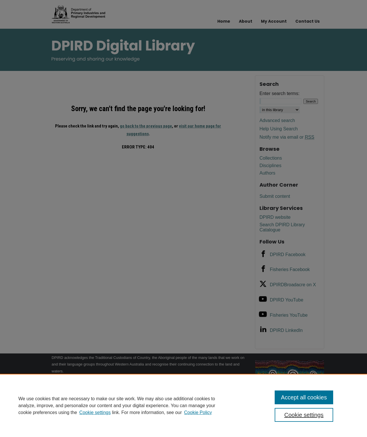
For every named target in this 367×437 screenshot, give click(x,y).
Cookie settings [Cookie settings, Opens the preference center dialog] (304, 415)
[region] (183, 405)
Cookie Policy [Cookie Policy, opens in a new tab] (198, 412)
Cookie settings (95, 412)
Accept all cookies (304, 397)
